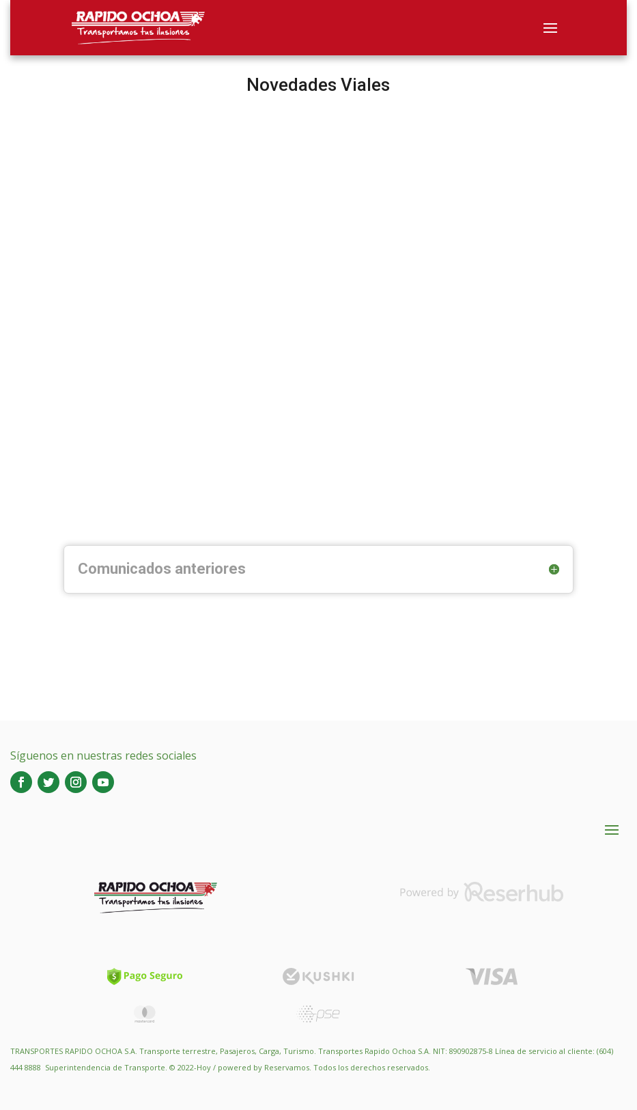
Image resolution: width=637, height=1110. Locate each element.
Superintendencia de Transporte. (106, 1067)
